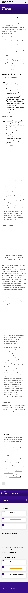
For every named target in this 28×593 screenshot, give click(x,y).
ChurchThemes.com (6, 589)
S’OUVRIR (6, 500)
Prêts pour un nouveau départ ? (17, 574)
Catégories (20, 12)
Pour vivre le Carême (11, 493)
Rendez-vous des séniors (15, 518)
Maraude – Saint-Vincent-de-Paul (17, 525)
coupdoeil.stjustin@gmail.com (9, 549)
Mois (25, 12)
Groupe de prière (13, 512)
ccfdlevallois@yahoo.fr (15, 476)
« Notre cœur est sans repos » (16, 567)
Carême (10, 12)
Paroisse (7, 2)
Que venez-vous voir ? (14, 561)
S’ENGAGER (14, 12)
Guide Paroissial (12, 552)
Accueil (3, 12)
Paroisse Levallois (11, 17)
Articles (6, 12)
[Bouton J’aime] (3, 483)
